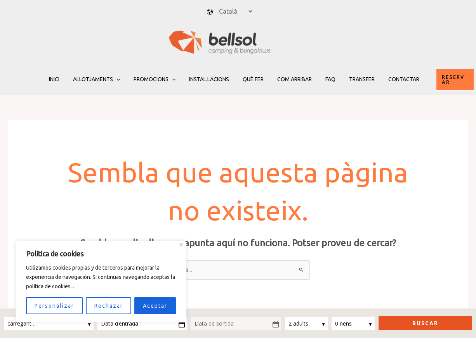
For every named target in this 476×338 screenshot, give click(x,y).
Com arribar (291, 79)
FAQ (325, 79)
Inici (65, 79)
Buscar (425, 323)
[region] (101, 281)
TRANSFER (354, 79)
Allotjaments (104, 79)
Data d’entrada (119, 323)
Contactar (392, 79)
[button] (444, 79)
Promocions (160, 79)
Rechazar (108, 306)
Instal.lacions (212, 79)
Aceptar (155, 306)
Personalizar (54, 306)
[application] (124, 79)
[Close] (181, 244)
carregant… (22, 323)
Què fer (253, 79)
